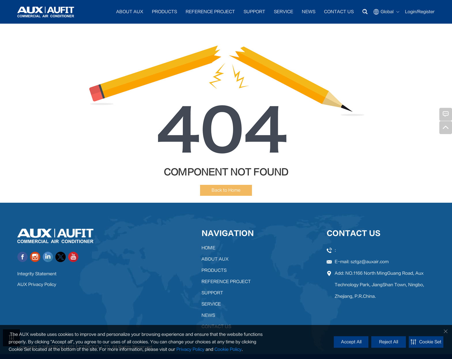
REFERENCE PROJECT (210, 11)
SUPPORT (254, 11)
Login (410, 11)
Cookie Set (426, 342)
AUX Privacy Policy (36, 284)
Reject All (388, 341)
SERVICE (283, 11)
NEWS (308, 11)
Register (426, 11)
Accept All (351, 341)
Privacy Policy (190, 349)
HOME (208, 247)
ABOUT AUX (129, 11)
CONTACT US (339, 11)
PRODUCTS (164, 11)
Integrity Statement (36, 273)
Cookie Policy (228, 349)
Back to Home (226, 190)
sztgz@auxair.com (370, 261)
